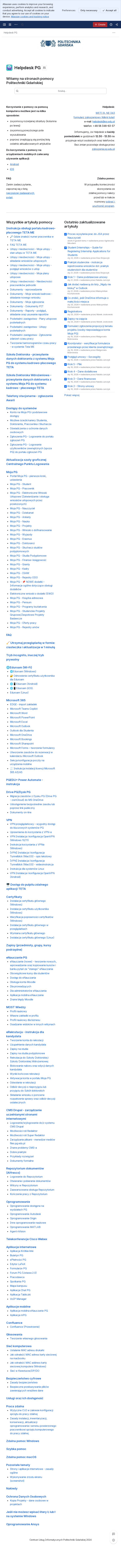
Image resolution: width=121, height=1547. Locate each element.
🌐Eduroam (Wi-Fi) (19, 667)
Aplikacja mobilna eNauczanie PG (29, 1310)
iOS (12, 169)
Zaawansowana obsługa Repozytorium (32, 1189)
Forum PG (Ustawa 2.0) (23, 1272)
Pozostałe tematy (18, 1465)
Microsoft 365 (16, 700)
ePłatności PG (18, 1259)
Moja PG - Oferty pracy (23, 623)
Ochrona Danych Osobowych (26, 1496)
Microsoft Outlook (20, 726)
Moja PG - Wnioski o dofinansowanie (31, 530)
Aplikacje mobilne (18, 1306)
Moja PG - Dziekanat (22, 512)
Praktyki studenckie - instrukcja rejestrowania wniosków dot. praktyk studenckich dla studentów (88, 266)
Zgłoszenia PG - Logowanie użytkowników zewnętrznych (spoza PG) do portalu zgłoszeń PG (31, 448)
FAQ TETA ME (18, 244)
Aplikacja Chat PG (20, 1290)
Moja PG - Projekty (21, 525)
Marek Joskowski (105, 314)
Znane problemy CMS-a (23, 1147)
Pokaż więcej (71, 395)
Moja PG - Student (20, 484)
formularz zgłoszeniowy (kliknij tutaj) (94, 117)
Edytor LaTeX (17, 1264)
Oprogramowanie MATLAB (25, 1227)
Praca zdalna (15, 1406)
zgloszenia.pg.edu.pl (103, 149)
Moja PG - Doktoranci (22, 543)
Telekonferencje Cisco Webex (26, 1239)
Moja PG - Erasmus (21, 539)
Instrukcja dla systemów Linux (27, 868)
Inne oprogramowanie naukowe (28, 1222)
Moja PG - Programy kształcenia (28, 606)
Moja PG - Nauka (20, 521)
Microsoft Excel (19, 721)
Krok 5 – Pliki (74, 364)
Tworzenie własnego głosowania (28, 1338)
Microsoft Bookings (21, 739)
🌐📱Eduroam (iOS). (21, 688)
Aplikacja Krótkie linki (21, 1251)
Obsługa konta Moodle (22, 982)
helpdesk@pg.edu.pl (103, 121)
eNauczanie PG (16, 957)
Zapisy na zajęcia (77, 318)
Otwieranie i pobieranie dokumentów (30, 1181)
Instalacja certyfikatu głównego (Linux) (32, 937)
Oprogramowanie (18, 1202)
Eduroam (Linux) (19, 692)
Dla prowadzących (20, 986)
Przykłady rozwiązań (22, 1156)
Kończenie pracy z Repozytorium (28, 1194)
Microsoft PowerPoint (22, 717)
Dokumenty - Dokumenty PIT (27, 306)
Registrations (74, 311)
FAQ (9, 635)
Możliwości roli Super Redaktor (27, 1135)
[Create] (100, 24)
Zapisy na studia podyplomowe (27, 1053)
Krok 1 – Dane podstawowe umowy (87, 277)
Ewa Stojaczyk (103, 258)
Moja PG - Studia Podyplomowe (28, 555)
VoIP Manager (18, 1299)
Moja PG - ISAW (19, 573)
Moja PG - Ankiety (20, 517)
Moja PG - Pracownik (22, 488)
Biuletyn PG (16, 1255)
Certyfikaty (14, 896)
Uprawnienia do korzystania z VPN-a (31, 832)
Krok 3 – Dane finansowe (81, 378)
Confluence (14, 1322)
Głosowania (14, 1334)
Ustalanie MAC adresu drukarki (27, 1350)
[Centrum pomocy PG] (16, 24)
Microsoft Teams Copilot (23, 708)
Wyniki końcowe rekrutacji (25, 1074)
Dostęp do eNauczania (23, 977)
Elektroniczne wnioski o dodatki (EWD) (32, 593)
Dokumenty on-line (20, 812)
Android (14, 164)
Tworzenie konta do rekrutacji (26, 1040)
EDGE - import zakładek (23, 704)
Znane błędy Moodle (21, 999)
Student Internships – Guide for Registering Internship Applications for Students (88, 251)
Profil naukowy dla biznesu (25, 1020)
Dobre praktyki (18, 1152)
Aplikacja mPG (18, 1315)
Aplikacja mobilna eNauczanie (27, 995)
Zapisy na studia (19, 1049)
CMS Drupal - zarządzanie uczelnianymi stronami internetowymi (24, 1114)
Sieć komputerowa (19, 1346)
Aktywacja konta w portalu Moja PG (30, 1078)
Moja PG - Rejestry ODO (24, 577)
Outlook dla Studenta (22, 730)
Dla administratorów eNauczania (28, 990)
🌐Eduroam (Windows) (23, 671)
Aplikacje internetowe (21, 1247)
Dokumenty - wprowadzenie (26, 289)
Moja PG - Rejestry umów (24, 627)
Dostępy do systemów (21, 408)
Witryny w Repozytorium (24, 1185)
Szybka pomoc (16, 1449)
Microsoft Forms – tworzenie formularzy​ (32, 747)
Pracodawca (17, 1277)
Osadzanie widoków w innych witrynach (32, 1024)
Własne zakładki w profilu (24, 1015)
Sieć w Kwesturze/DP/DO (24, 1370)
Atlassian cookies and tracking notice (30, 16)
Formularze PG (18, 1268)
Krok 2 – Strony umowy (80, 386)
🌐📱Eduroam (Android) (24, 684)
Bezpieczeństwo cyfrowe (23, 1378)
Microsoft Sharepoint (22, 743)
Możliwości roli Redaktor (23, 1130)
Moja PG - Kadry (19, 568)
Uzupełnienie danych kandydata (28, 1044)
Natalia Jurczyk (103, 280)
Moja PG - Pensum (20, 602)
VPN (9, 820)
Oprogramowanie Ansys (22, 1524)
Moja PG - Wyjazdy (21, 534)
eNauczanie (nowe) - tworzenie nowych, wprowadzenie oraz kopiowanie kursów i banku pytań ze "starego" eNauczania (33, 965)
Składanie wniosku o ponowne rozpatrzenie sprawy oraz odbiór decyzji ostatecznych (32, 1099)
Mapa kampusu (18, 1286)
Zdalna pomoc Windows (22, 1441)
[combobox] (65, 91)
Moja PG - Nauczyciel (22, 508)
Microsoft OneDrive (21, 734)
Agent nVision (18, 1231)
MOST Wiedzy (16, 1007)
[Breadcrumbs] (10, 32)
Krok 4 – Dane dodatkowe (82, 371)
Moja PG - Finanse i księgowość (28, 560)
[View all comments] (113, 1533)
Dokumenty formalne (22, 1160)
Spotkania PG (18, 1281)
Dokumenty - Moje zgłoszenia (27, 301)
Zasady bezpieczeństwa (23, 1382)
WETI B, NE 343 (105, 113)
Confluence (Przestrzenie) (25, 1326)
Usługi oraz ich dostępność (24, 1398)
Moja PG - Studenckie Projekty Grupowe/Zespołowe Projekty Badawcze (27, 615)
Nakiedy (12, 1488)
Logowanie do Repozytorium (26, 1176)
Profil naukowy (18, 1011)
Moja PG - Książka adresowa (26, 598)
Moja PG (11, 472)
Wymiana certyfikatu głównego (27, 933)
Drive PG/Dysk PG (18, 792)
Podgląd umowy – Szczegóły (84, 356)
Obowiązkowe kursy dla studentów (29, 973)
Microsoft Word (18, 713)
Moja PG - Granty (20, 564)
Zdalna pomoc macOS (21, 1457)
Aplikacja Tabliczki (20, 1294)
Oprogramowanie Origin (23, 1218)
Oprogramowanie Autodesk (25, 1214)
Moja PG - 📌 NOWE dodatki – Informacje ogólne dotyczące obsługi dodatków (31, 585)
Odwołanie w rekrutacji (23, 1082)
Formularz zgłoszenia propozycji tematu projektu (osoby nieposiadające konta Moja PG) (90, 329)
